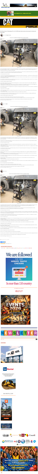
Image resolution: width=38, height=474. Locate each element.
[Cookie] (1, 472)
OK (36, 339)
